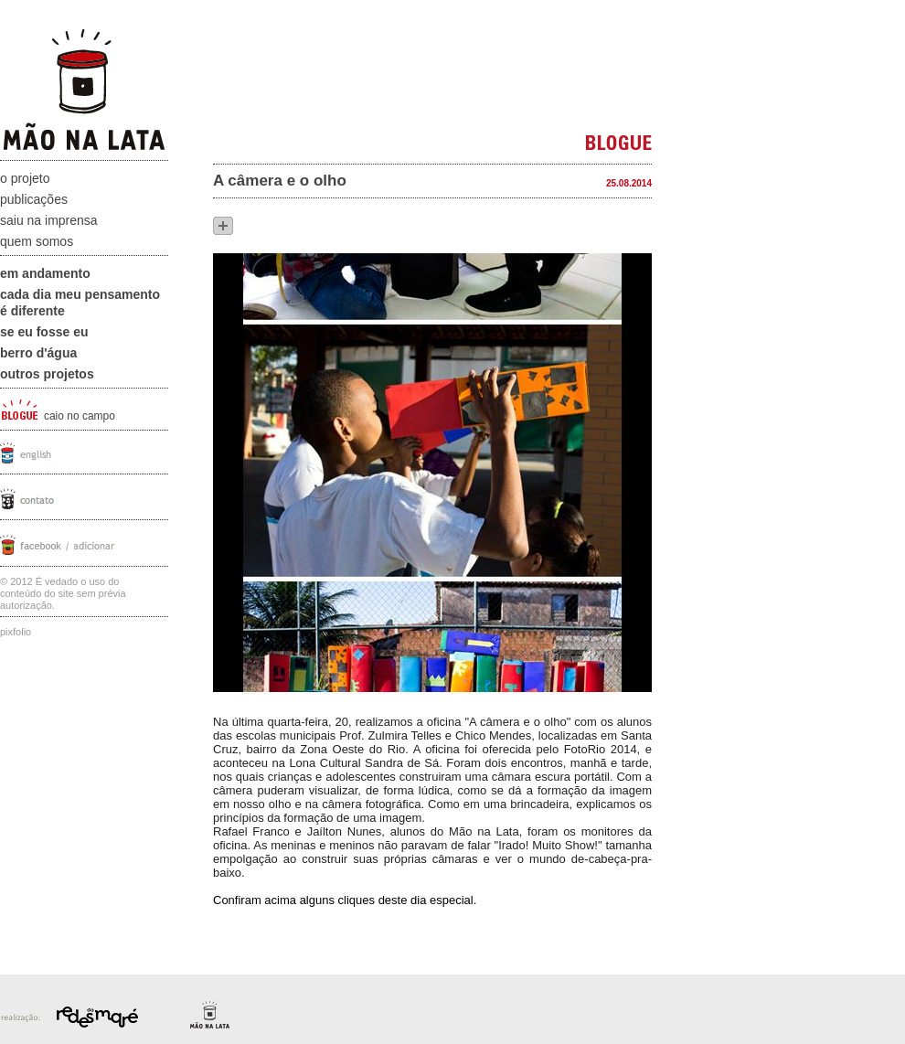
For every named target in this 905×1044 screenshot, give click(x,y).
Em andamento (45, 273)
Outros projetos (47, 374)
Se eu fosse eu (44, 332)
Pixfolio (15, 631)
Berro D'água (38, 353)
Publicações (34, 199)
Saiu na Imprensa (49, 220)
